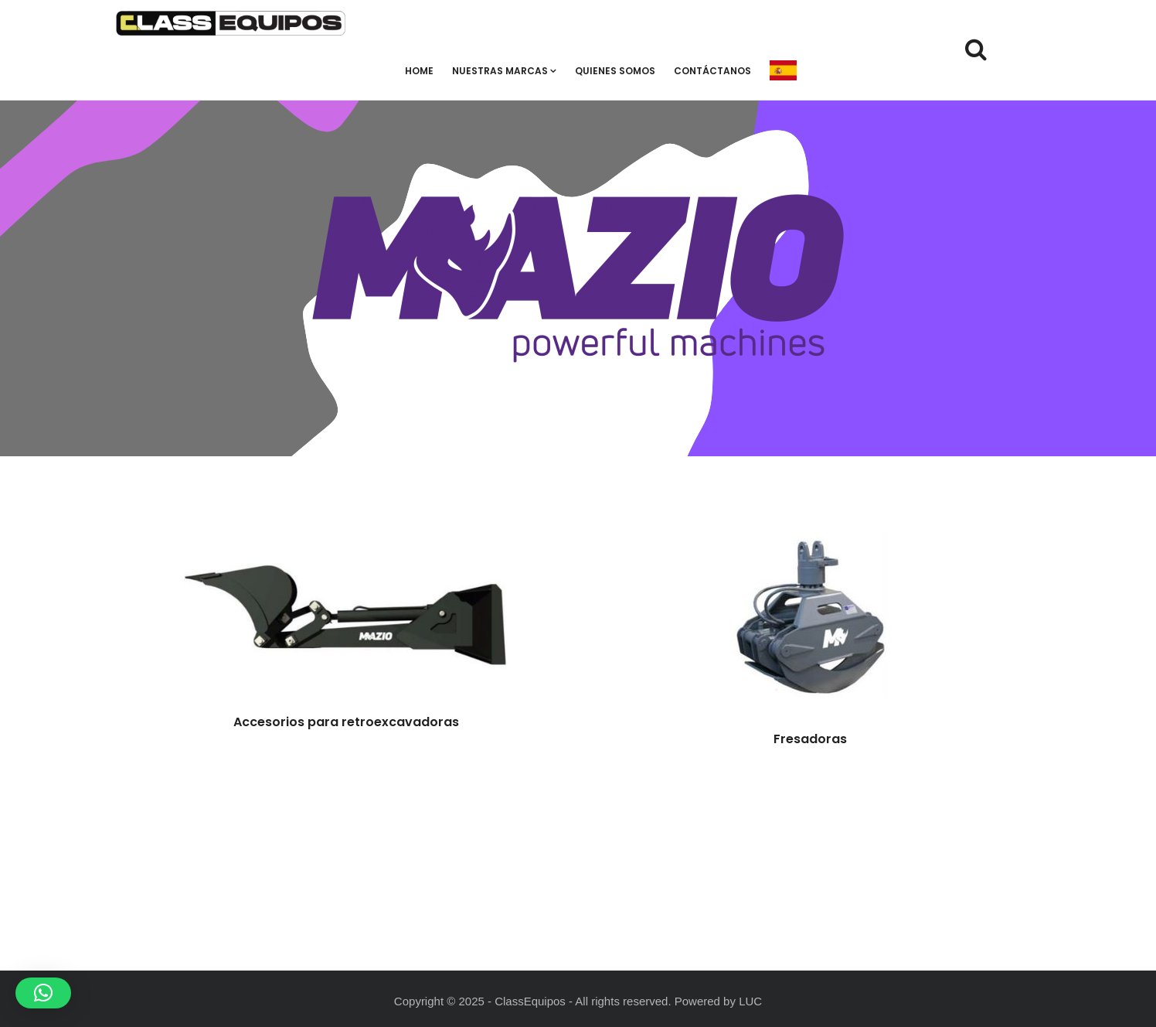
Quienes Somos (615, 70)
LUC (750, 1001)
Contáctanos (712, 70)
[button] (43, 993)
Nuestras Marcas (504, 70)
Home (419, 70)
